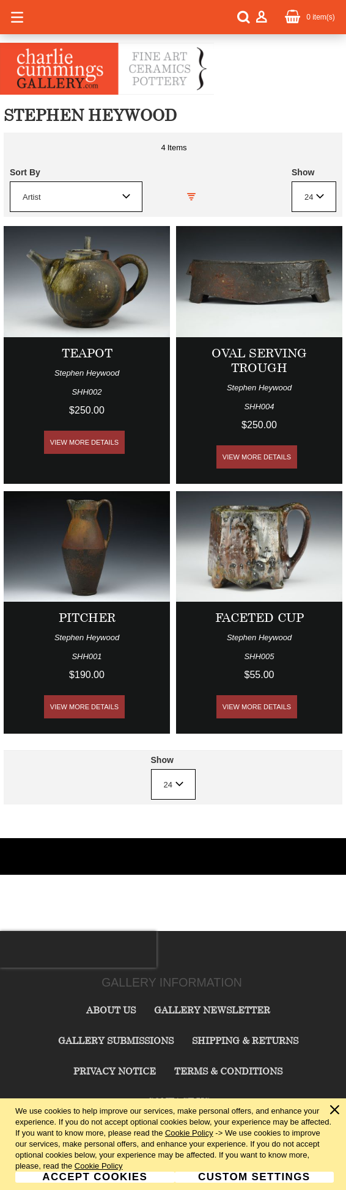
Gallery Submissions (116, 1040)
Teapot (87, 353)
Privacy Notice (114, 1070)
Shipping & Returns (245, 1040)
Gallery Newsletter (212, 1009)
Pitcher (87, 617)
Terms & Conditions (228, 1070)
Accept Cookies (94, 1177)
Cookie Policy (189, 1132)
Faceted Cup (259, 617)
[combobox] (76, 196)
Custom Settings (254, 1177)
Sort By (25, 172)
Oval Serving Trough (259, 360)
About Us (111, 1009)
